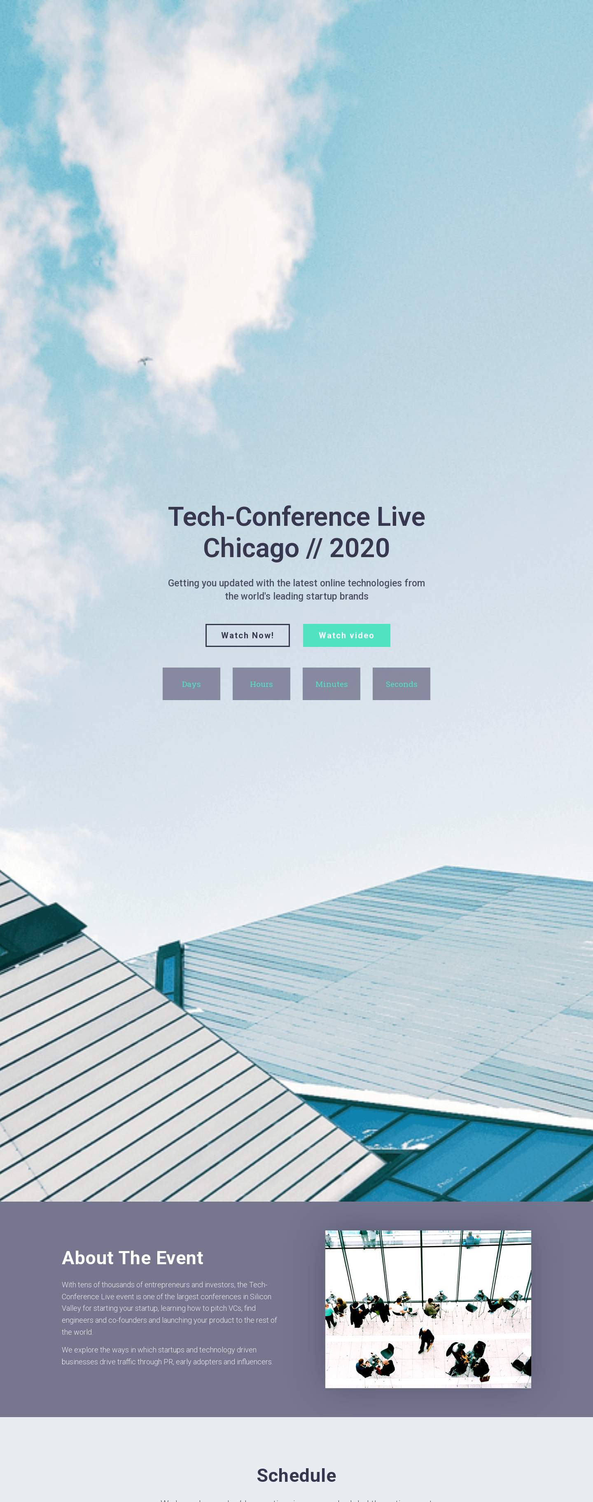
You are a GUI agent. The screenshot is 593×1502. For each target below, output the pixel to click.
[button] (247, 635)
